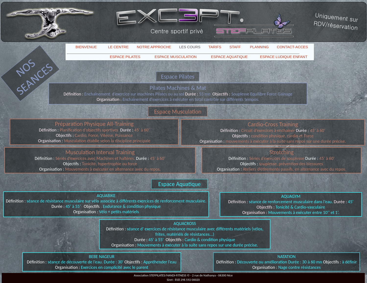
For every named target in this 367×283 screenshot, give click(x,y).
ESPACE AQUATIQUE (229, 57)
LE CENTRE (118, 47)
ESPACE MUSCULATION (176, 57)
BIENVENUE (86, 47)
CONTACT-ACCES (292, 47)
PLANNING (259, 47)
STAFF (235, 47)
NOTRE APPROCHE (154, 47)
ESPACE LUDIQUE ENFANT (283, 57)
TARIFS (214, 47)
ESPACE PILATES (125, 57)
